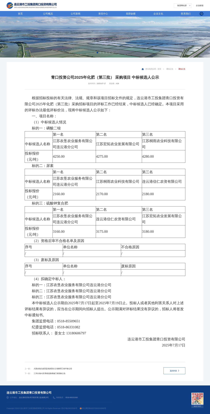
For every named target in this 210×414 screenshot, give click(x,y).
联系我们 (186, 13)
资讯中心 (103, 13)
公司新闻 (75, 13)
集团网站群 (182, 5)
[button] (97, 52)
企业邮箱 (199, 5)
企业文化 (158, 13)
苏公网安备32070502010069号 (93, 408)
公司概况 (48, 13)
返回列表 (173, 371)
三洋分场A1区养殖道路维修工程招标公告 (49, 373)
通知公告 (169, 69)
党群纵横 (131, 13)
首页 (20, 13)
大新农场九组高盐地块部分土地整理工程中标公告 (53, 369)
